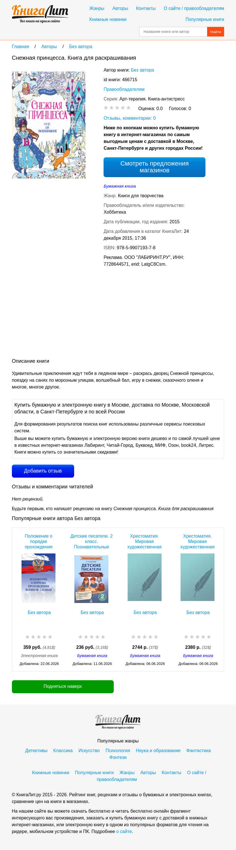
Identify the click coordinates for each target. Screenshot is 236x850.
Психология (118, 750)
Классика (63, 750)
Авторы (120, 8)
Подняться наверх (63, 686)
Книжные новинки (107, 19)
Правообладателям (124, 89)
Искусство (89, 750)
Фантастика (198, 750)
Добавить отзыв (43, 471)
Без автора (142, 70)
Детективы (36, 750)
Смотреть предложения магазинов (154, 167)
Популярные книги (204, 19)
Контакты (146, 8)
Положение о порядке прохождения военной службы (38, 541)
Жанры (96, 8)
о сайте (124, 831)
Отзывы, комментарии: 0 (130, 118)
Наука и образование (158, 750)
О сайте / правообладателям (194, 8)
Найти (215, 32)
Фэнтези (117, 757)
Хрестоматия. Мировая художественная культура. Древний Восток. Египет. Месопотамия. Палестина (144, 541)
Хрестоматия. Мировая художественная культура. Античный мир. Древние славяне (197, 541)
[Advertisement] (115, 313)
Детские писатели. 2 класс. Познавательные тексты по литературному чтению (91, 541)
